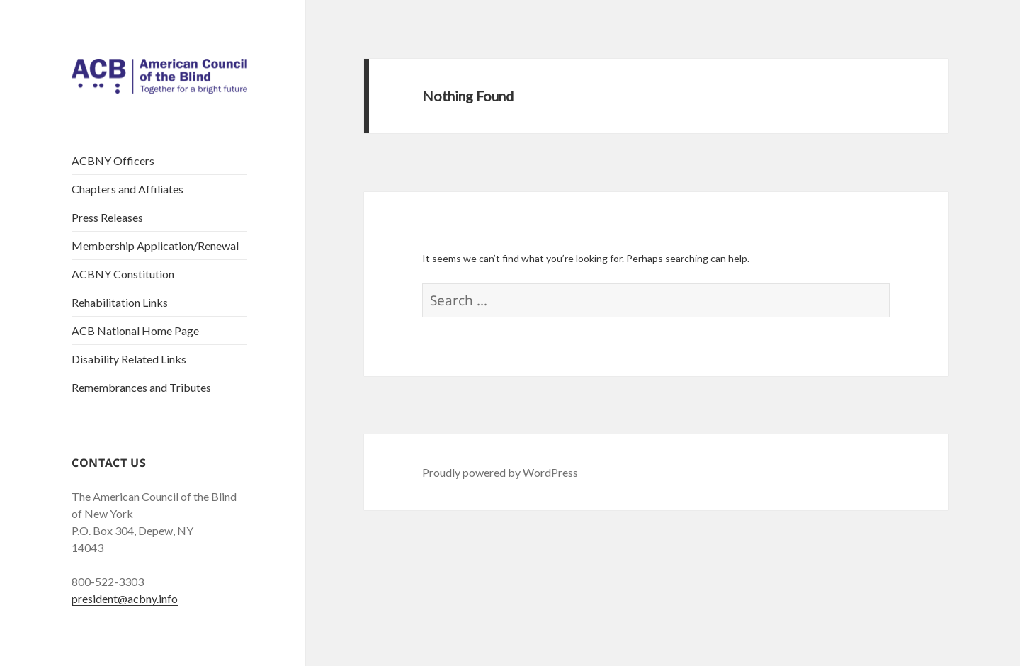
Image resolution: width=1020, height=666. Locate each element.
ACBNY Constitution (123, 274)
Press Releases (107, 217)
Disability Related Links (129, 359)
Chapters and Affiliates (127, 189)
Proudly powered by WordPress (500, 472)
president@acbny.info (125, 598)
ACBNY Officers (113, 160)
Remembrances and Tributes (141, 387)
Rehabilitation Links (120, 302)
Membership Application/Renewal (155, 245)
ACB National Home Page (135, 330)
